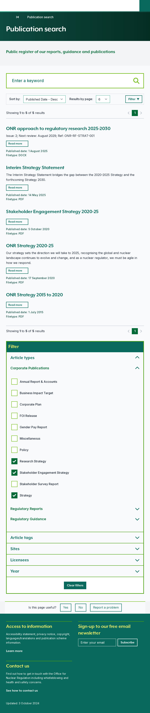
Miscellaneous (30, 438)
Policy (24, 450)
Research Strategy (33, 461)
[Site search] (144, 5)
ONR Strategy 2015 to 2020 (34, 295)
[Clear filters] (75, 585)
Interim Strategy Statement (35, 167)
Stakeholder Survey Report (39, 484)
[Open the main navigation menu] (134, 5)
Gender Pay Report (33, 427)
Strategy (26, 495)
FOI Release (28, 416)
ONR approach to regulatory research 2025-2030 (58, 128)
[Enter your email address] (97, 642)
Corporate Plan (30, 404)
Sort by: (14, 99)
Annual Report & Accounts (38, 382)
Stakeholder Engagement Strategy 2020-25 (52, 211)
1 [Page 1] (135, 113)
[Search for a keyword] (75, 80)
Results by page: (81, 99)
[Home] (10, 17)
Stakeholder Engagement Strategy (44, 473)
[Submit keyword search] (136, 80)
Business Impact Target (36, 393)
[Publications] (17, 17)
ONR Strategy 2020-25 (29, 246)
